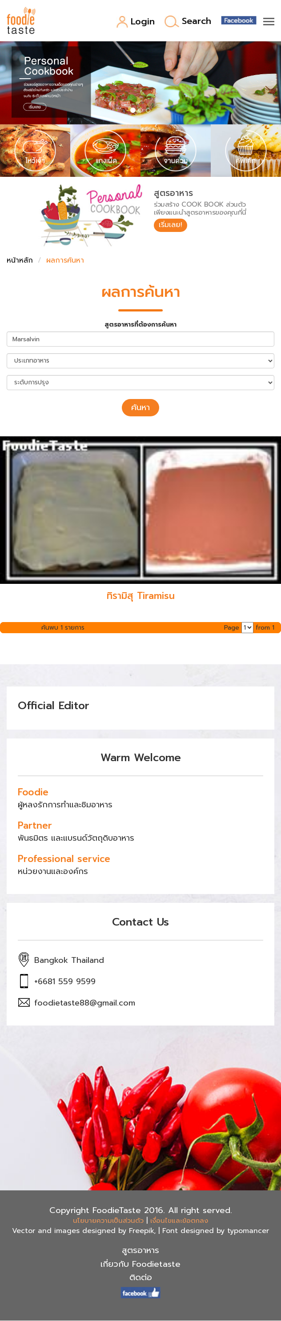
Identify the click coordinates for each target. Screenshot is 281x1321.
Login (135, 22)
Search (188, 22)
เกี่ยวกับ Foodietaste (140, 1264)
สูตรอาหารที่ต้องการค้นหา (140, 324)
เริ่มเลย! (170, 225)
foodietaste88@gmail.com (84, 1003)
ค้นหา (140, 407)
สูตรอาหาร (140, 1250)
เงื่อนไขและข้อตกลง (179, 1220)
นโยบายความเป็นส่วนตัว (108, 1220)
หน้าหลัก (20, 260)
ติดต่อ (140, 1277)
